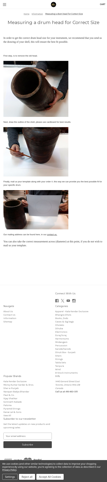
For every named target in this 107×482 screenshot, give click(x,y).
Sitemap (7, 321)
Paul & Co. (8, 395)
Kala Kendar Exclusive (14, 381)
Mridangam (61, 342)
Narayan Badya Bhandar (16, 391)
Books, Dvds (61, 318)
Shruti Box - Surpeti (65, 352)
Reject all (27, 477)
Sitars (58, 355)
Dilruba (59, 328)
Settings (10, 477)
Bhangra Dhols (63, 314)
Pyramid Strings (11, 408)
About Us (8, 311)
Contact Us (9, 314)
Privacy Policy (9, 469)
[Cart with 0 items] (102, 4)
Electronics (61, 332)
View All (7, 415)
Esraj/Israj (61, 335)
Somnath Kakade (12, 402)
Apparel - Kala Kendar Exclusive (71, 311)
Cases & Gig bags (64, 321)
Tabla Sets (60, 362)
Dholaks (59, 325)
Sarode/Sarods (63, 349)
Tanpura (59, 366)
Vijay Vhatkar (10, 398)
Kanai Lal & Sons (12, 412)
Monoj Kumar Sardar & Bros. (18, 384)
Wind (58, 369)
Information (9, 318)
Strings (59, 359)
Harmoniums (62, 338)
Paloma (7, 405)
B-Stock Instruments (66, 372)
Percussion (61, 345)
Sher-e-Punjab (11, 388)
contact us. (52, 234)
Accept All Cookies (50, 477)
